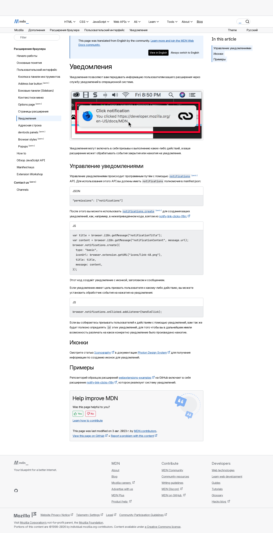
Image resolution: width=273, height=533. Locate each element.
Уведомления (27, 118)
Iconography (102, 352)
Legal (109, 515)
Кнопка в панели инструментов (39, 76)
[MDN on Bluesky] (22, 490)
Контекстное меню (31, 97)
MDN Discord (170, 489)
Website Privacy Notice (55, 515)
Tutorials (217, 489)
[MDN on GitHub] (16, 490)
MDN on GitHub (172, 495)
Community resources (175, 476)
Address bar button (30, 83)
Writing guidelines (172, 482)
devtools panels (28, 132)
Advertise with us (122, 489)
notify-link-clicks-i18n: (173, 216)
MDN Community (172, 470)
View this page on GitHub (88, 436)
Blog (200, 21)
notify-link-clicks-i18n (100, 382)
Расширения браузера (30, 49)
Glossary (217, 495)
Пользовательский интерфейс (37, 69)
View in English (158, 52)
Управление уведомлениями (232, 48)
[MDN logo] (21, 463)
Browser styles (27, 139)
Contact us (21, 182)
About (115, 470)
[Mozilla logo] (25, 514)
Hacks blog (219, 501)
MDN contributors (145, 431)
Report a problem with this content (132, 436)
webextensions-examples (135, 377)
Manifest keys (25, 167)
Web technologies (223, 470)
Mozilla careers (121, 482)
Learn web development (227, 476)
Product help (119, 501)
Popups (23, 146)
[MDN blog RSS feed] (41, 490)
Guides (216, 482)
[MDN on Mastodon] (35, 490)
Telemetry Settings (88, 515)
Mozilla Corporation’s (33, 522)
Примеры (219, 59)
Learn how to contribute (88, 420)
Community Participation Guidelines (141, 515)
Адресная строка (29, 125)
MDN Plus (117, 495)
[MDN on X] (28, 490)
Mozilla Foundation (91, 522)
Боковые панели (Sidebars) (36, 90)
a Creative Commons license (163, 526)
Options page (26, 104)
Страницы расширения (33, 111)
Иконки (218, 53)
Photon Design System (152, 352)
